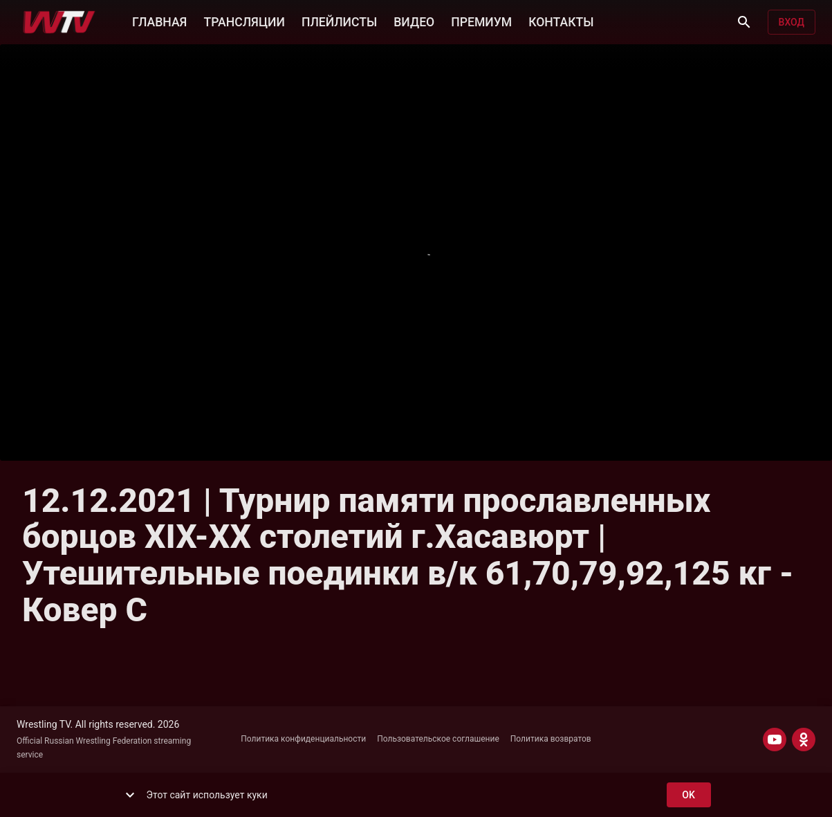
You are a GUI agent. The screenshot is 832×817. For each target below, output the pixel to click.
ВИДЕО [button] (414, 21)
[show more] (130, 794)
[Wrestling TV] (59, 22)
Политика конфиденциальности (303, 739)
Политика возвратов (550, 739)
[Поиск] (744, 22)
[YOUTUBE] (774, 739)
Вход (791, 22)
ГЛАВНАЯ (159, 21)
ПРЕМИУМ (481, 21)
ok (689, 795)
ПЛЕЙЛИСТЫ (339, 21)
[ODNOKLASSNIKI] (803, 739)
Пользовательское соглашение (438, 739)
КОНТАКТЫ (561, 21)
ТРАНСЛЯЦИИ (244, 21)
